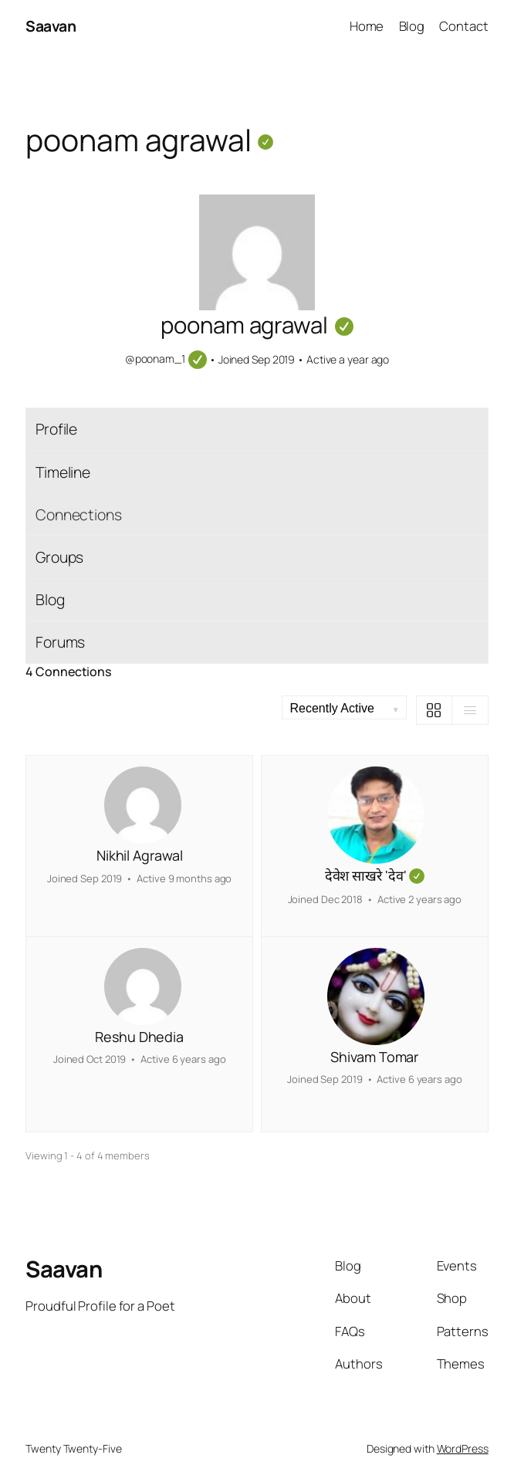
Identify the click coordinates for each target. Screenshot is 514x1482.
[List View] (470, 710)
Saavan (50, 25)
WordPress (463, 1448)
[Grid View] (435, 710)
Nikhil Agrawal (139, 855)
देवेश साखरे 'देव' (374, 876)
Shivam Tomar (374, 1056)
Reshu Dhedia (139, 1036)
